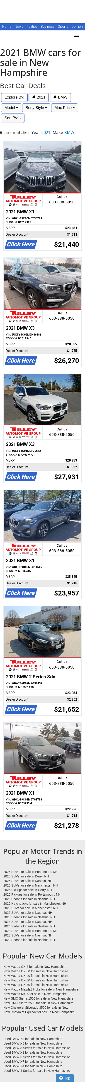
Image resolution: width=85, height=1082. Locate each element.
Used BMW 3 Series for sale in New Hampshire (36, 1048)
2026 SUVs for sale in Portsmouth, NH (30, 872)
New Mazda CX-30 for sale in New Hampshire (35, 980)
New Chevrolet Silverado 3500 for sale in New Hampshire (35, 1008)
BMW (60, 97)
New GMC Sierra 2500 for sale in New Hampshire (38, 1003)
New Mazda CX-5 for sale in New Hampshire (34, 966)
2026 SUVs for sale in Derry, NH (26, 876)
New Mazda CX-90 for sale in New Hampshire (35, 976)
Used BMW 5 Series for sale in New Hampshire (36, 1057)
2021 (39, 97)
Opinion (77, 27)
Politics (32, 27)
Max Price (65, 108)
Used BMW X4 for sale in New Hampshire (32, 1066)
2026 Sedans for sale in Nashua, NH (29, 899)
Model (11, 108)
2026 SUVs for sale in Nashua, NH (27, 881)
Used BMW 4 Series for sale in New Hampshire (36, 1070)
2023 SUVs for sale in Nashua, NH (27, 935)
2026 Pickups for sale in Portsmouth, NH (32, 894)
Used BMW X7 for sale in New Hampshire (32, 1061)
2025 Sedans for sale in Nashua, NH (29, 917)
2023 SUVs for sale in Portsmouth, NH (30, 931)
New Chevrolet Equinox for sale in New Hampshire (39, 1012)
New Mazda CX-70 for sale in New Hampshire (35, 985)
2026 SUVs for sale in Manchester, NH (30, 885)
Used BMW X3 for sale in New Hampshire (32, 1039)
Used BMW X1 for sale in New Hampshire (32, 1052)
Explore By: (14, 97)
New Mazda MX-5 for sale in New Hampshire (35, 994)
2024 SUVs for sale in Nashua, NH (27, 922)
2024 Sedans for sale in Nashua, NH (29, 926)
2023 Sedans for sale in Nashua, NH (29, 940)
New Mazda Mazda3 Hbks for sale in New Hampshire (40, 989)
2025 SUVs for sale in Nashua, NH (27, 912)
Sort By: (13, 118)
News (19, 27)
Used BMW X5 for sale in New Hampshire (32, 1043)
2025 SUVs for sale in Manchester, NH (30, 908)
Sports (63, 27)
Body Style (36, 108)
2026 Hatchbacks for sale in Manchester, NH (34, 903)
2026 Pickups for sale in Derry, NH (27, 890)
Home (7, 27)
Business (48, 27)
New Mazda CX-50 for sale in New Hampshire (35, 971)
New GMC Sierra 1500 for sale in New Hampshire (38, 998)
